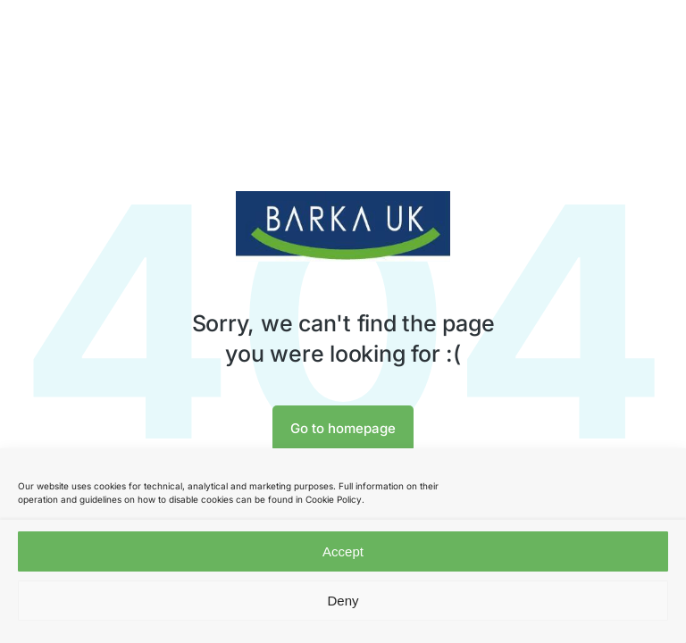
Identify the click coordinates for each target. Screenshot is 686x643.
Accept (343, 551)
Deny (342, 600)
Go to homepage (343, 428)
